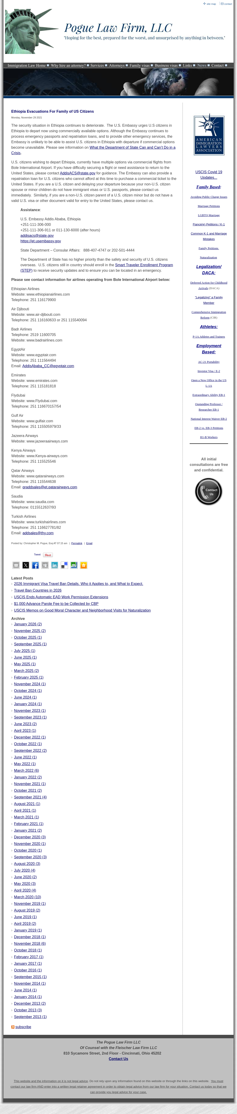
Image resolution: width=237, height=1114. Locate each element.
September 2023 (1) (30, 717)
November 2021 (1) (30, 784)
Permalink (76, 543)
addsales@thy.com (38, 533)
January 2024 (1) (28, 704)
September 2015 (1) (30, 977)
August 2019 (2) (27, 910)
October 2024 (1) (28, 691)
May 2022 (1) (25, 764)
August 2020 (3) (27, 864)
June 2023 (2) (25, 724)
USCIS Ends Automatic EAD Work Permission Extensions (61, 597)
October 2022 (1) (28, 744)
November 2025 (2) (30, 631)
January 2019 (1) (28, 930)
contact (228, 4)
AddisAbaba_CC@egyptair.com (48, 366)
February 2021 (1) (28, 824)
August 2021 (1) (27, 804)
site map (211, 4)
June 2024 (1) (25, 697)
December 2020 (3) (30, 837)
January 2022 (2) (28, 777)
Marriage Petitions (209, 206)
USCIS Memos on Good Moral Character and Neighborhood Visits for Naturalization (82, 610)
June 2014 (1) (25, 990)
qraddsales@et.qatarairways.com (50, 487)
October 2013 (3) (28, 1010)
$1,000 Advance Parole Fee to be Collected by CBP (56, 604)
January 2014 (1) (28, 997)
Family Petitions (209, 248)
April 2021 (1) (25, 810)
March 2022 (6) (26, 771)
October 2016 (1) (28, 970)
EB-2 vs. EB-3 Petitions (208, 428)
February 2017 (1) (28, 957)
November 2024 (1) (30, 684)
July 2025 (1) (24, 651)
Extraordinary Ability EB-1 (208, 395)
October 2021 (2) (28, 790)
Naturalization (208, 257)
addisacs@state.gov (37, 236)
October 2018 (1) (28, 950)
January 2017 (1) (28, 964)
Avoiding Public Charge (204, 197)
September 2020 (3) (30, 857)
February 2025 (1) (28, 677)
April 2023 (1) (25, 731)
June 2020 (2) (25, 877)
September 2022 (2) (30, 751)
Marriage (214, 215)
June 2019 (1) (25, 917)
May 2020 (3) (25, 884)
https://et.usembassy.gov (40, 241)
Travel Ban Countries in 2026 (38, 590)
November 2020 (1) (30, 844)
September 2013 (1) (30, 1017)
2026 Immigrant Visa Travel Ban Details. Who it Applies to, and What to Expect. (78, 584)
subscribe (23, 1027)
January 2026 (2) (28, 624)
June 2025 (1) (25, 657)
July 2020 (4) (24, 870)
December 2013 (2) (30, 1003)
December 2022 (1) (30, 737)
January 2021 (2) (28, 830)
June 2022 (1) (25, 757)
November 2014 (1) (30, 983)
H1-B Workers (209, 437)
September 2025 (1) (30, 644)
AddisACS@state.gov (77, 173)
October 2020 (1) (28, 850)
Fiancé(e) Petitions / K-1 (209, 224)
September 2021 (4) (30, 797)
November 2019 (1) (30, 904)
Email (89, 543)
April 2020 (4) (25, 890)
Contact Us (118, 1059)
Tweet (37, 554)
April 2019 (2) (25, 924)
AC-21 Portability (209, 362)
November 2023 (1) (30, 711)
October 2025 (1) (28, 637)
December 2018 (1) (30, 937)
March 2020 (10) (27, 897)
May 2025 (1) (25, 664)
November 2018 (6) (30, 944)
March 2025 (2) (26, 671)
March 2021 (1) (26, 817)
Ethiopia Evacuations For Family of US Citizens (52, 111)
